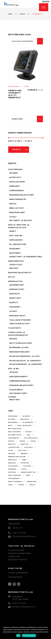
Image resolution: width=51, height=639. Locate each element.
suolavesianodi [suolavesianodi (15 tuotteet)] (14, 478)
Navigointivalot (17, 315)
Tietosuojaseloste (15, 577)
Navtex (13, 204)
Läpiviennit (15, 307)
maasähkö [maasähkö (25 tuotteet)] (24, 453)
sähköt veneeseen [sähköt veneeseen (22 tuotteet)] (15, 481)
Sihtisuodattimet (18, 393)
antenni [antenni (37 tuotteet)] (29, 432)
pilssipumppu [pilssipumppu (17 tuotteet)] (13, 466)
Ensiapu (13, 339)
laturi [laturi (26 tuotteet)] (10, 450)
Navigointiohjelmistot (20, 272)
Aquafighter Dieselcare (17, 559)
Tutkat (26, 86)
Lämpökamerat (17, 190)
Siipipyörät (15, 253)
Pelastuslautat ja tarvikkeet (25, 360)
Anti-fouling (15, 235)
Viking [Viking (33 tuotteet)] (10, 485)
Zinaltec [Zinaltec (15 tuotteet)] (32, 485)
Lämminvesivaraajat (20, 381)
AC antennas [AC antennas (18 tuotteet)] (12, 416)
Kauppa (22, 14)
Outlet (11, 277)
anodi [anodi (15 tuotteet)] (10, 425)
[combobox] (25, 41)
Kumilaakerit (16, 240)
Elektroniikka (13, 86)
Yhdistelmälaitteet (19, 323)
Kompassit (14, 186)
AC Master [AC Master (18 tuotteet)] (26, 416)
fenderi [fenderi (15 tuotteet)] (22, 441)
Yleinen (12, 397)
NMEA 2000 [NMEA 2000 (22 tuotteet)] (12, 463)
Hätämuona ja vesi (19, 347)
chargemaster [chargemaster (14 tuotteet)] (13, 438)
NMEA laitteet (16, 208)
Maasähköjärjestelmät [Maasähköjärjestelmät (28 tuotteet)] (17, 456)
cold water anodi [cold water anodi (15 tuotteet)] (30, 438)
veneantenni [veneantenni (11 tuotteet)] (31, 481)
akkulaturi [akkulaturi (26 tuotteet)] (24, 419)
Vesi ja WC (13, 368)
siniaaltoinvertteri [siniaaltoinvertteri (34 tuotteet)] (28, 472)
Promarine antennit (16, 550)
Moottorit (14, 399)
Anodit (12, 231)
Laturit (13, 311)
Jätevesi (13, 372)
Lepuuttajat (16, 264)
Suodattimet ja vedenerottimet (26, 257)
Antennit (14, 173)
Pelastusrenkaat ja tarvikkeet (25, 364)
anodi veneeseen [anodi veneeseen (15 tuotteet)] (14, 432)
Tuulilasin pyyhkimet (20, 320)
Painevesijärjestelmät (21, 385)
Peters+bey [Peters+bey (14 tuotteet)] (25, 463)
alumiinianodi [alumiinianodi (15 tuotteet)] (28, 422)
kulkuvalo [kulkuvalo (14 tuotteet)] (29, 447)
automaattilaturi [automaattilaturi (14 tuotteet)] (15, 435)
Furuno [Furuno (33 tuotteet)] (33, 441)
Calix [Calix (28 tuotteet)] (29, 435)
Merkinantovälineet (19, 352)
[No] (48, 632)
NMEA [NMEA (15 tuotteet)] (24, 460)
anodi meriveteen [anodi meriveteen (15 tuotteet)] (15, 428)
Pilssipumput (16, 390)
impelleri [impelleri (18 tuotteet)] (11, 444)
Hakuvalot (14, 294)
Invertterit (15, 298)
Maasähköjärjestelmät (21, 195)
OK (18, 635)
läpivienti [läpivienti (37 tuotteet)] (12, 453)
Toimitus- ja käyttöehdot (18, 573)
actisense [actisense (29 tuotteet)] (11, 419)
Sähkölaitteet (15, 281)
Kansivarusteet (16, 261)
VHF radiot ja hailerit (20, 220)
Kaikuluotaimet (17, 182)
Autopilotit (15, 177)
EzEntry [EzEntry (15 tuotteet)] (11, 441)
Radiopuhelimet (17, 212)
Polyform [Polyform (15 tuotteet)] (27, 466)
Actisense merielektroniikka (19, 553)
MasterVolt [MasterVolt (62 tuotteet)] (12, 460)
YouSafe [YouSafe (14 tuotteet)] (21, 485)
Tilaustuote (14, 328)
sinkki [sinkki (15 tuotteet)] (28, 475)
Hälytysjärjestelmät (20, 343)
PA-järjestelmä (17, 244)
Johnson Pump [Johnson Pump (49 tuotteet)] (14, 447)
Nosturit (14, 268)
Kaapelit (13, 302)
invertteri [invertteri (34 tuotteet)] (24, 444)
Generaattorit (17, 289)
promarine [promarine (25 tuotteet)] (12, 469)
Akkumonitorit (17, 285)
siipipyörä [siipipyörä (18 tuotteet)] (12, 472)
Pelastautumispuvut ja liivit (24, 356)
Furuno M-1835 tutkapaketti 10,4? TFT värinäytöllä (15, 94)
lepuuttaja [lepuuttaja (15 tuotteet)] (22, 450)
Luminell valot (14, 556)
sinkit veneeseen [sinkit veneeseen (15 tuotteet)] (14, 475)
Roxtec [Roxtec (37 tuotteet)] (24, 469)
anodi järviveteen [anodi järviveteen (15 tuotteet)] (24, 425)
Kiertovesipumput (18, 376)
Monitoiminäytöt (18, 199)
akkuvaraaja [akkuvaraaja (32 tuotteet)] (13, 422)
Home (10, 14)
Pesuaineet (15, 249)
